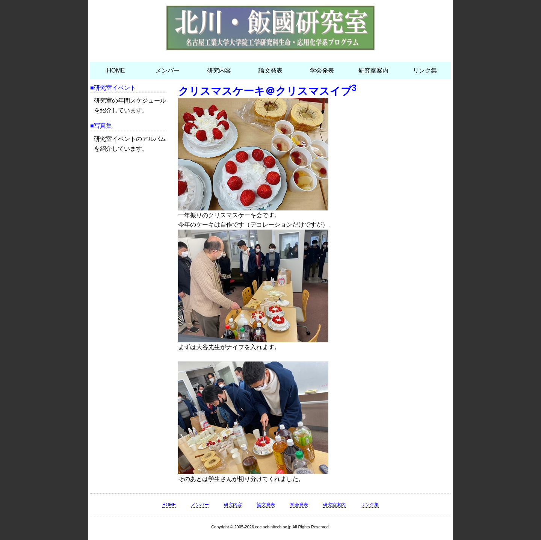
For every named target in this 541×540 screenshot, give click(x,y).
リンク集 (425, 70)
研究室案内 (373, 70)
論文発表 (270, 70)
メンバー (168, 70)
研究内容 (219, 70)
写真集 (103, 126)
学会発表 (322, 70)
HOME (116, 70)
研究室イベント (115, 88)
